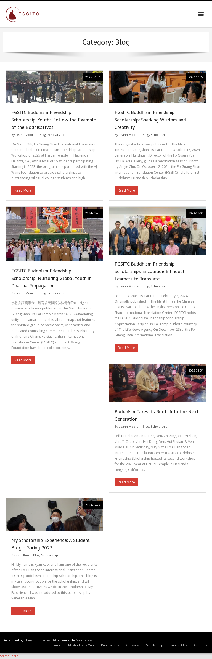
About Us (200, 645)
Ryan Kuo (22, 555)
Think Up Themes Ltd (40, 640)
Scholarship (55, 135)
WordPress (84, 640)
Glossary (132, 645)
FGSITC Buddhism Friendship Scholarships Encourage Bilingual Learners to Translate (149, 271)
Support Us (178, 645)
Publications (110, 645)
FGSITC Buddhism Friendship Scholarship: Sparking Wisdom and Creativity (150, 119)
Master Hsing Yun (81, 645)
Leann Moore (25, 135)
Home (56, 645)
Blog (42, 135)
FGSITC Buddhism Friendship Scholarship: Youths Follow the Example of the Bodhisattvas (53, 119)
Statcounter (9, 656)
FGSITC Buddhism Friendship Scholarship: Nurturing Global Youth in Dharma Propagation (51, 278)
